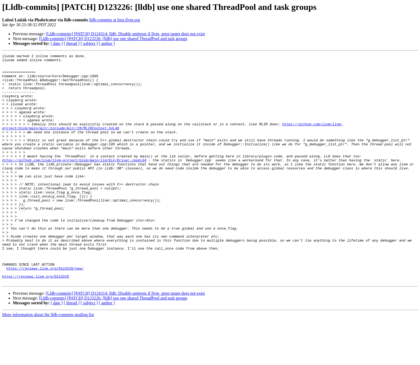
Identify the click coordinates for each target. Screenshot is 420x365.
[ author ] (107, 43)
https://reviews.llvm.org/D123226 (35, 321)
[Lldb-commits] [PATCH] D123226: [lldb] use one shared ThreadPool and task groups (113, 38)
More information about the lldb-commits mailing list (48, 360)
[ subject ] (89, 43)
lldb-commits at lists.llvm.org (114, 20)
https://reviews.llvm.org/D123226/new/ (45, 311)
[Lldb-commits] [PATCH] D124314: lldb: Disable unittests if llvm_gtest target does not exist (125, 34)
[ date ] (57, 43)
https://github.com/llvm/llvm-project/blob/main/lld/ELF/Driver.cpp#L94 (74, 181)
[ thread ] (72, 43)
